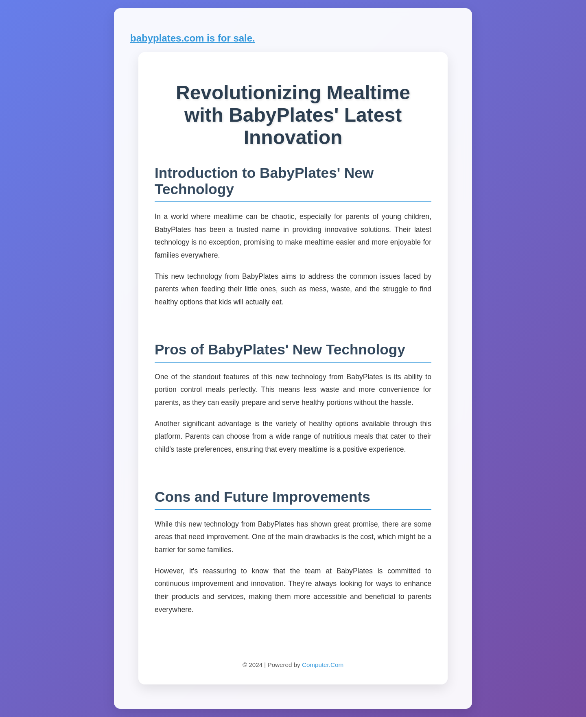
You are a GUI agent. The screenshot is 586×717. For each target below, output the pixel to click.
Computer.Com (322, 664)
